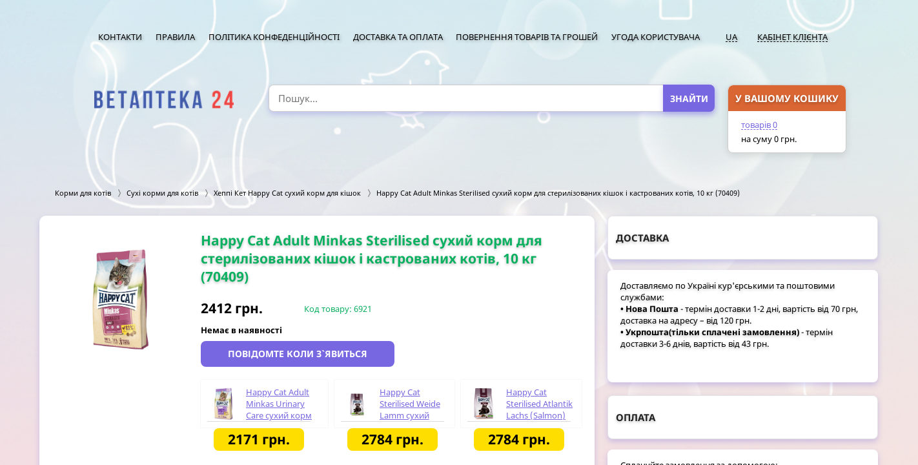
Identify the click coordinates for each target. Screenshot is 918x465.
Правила (175, 37)
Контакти (120, 37)
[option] (120, 299)
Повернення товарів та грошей (527, 37)
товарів (759, 124)
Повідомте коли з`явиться (297, 353)
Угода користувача (655, 37)
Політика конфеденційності (274, 37)
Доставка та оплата (398, 37)
